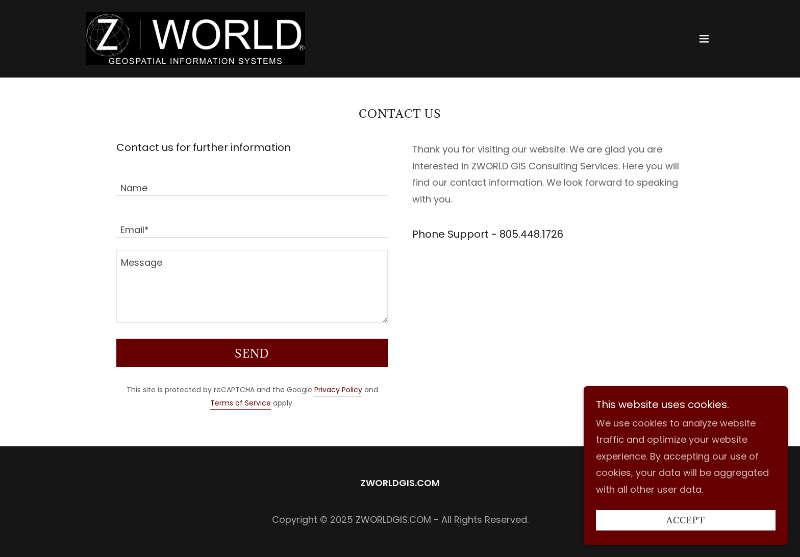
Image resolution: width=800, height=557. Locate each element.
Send (252, 353)
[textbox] (252, 181)
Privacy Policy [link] (338, 390)
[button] (704, 39)
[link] (195, 38)
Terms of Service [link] (240, 403)
